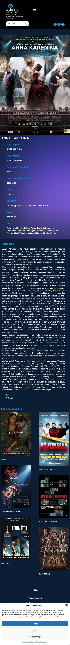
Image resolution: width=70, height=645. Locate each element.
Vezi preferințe (35, 637)
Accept (35, 624)
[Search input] (16, 23)
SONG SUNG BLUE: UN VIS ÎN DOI (12, 511)
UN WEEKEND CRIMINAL (47, 469)
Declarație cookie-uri (28, 642)
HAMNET (4, 459)
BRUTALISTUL (6, 564)
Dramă (10, 398)
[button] (66, 606)
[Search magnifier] (26, 23)
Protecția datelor (41, 642)
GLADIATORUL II (44, 574)
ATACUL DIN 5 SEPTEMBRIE (48, 522)
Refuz (35, 630)
